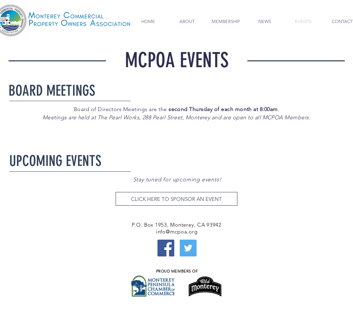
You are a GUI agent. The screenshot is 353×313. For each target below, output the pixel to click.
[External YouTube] (64, 259)
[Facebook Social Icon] (165, 248)
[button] (187, 21)
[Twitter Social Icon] (188, 248)
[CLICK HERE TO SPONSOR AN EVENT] (176, 199)
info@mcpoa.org (177, 231)
